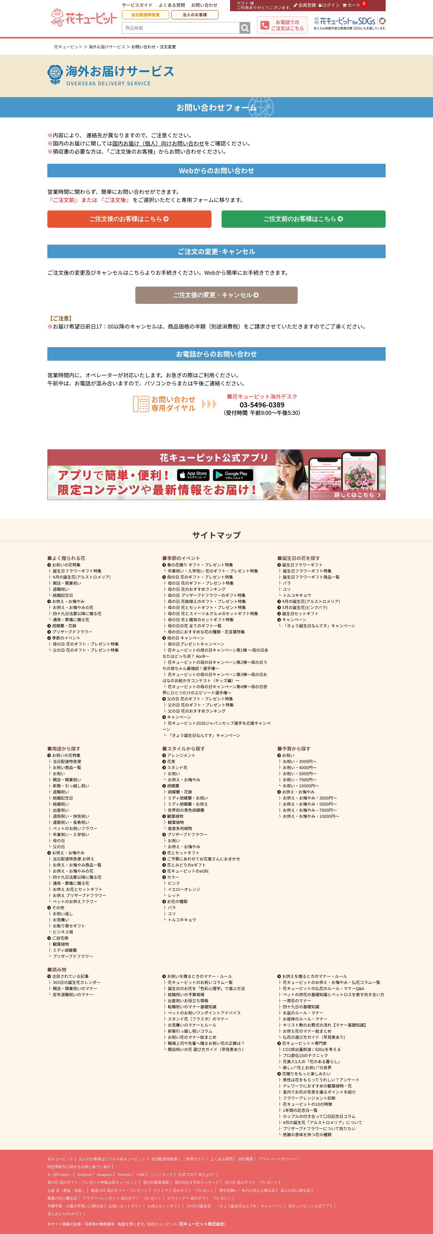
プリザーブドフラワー (69, 631)
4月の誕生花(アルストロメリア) (82, 577)
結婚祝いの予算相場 (186, 994)
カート (351, 5)
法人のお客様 (195, 14)
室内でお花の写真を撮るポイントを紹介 (319, 1092)
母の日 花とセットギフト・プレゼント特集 (207, 607)
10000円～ (301, 785)
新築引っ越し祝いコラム (190, 1031)
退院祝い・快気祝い (71, 816)
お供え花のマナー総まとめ (307, 1031)
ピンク (174, 883)
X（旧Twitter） (59, 1174)
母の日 (59, 840)
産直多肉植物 (180, 828)
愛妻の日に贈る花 (62, 1198)
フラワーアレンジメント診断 (309, 1098)
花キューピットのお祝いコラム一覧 (200, 982)
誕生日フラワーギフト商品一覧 (311, 577)
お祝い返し (63, 913)
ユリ (287, 589)
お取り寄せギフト (69, 925)
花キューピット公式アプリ (310, 1206)
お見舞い (61, 919)
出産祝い (61, 810)
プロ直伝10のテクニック (305, 1055)
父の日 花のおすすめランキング (197, 711)
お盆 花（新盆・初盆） (66, 1190)
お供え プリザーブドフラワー (79, 895)
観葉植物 (61, 944)
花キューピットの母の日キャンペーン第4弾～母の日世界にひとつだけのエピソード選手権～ (214, 689)
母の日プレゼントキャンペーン (196, 644)
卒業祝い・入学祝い (71, 834)
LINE (141, 1174)
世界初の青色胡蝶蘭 (186, 810)
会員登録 (305, 5)
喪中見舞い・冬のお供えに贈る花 (247, 1190)
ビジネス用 (63, 932)
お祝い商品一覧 (67, 767)
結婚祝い (61, 804)
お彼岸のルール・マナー (305, 1019)
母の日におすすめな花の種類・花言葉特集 (206, 631)
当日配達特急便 (145, 14)
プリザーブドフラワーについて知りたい (319, 1128)
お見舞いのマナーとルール (192, 1025)
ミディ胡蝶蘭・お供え (188, 804)
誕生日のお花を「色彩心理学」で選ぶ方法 (206, 988)
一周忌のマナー (297, 1000)
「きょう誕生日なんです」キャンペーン (204, 735)
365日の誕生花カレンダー (76, 982)
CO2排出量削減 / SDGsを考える (312, 1049)
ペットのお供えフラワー (75, 901)
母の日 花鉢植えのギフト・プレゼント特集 (207, 601)
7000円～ (300, 779)
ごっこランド (162, 1174)
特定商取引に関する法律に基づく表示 (79, 1167)
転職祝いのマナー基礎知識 (192, 1006)
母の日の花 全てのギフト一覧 (195, 625)
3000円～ (300, 761)
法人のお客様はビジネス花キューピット (112, 1159)
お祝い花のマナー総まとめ (192, 1037)
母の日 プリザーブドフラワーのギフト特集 (207, 595)
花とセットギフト (181, 852)
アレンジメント (179, 755)
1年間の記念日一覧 (300, 1110)
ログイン (329, 5)
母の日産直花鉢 (156, 1182)
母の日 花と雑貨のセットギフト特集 (201, 619)
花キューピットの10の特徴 (307, 1104)
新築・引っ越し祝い (71, 785)
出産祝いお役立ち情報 (188, 1000)
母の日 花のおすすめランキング (197, 589)
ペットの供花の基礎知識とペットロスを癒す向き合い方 (333, 994)
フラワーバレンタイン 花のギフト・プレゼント (122, 1198)
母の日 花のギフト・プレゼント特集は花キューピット (92, 1182)
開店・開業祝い (67, 583)
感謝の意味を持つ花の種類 (307, 1134)
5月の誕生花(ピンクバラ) (302, 607)
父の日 (59, 846)
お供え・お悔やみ (68, 601)
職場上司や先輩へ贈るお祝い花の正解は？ (206, 1043)
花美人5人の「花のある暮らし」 (312, 1061)
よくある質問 (172, 5)
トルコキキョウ (297, 595)
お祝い (59, 773)
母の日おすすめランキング (197, 1182)
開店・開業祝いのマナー (75, 988)
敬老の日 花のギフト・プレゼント (119, 1190)
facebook (84, 1174)
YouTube (124, 1174)
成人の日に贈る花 (295, 1190)
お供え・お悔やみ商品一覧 (77, 865)
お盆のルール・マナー (303, 1012)
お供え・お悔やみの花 (73, 607)
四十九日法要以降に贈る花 (77, 613)
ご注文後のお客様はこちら (129, 219)
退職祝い (61, 589)
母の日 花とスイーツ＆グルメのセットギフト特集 (213, 613)
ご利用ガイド (194, 1159)
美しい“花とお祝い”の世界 (307, 1067)
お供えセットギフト (164, 1206)
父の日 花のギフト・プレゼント (251, 1182)
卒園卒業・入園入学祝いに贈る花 (75, 1206)
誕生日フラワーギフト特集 (77, 571)
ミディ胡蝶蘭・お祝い (188, 798)
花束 (168, 761)
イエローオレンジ (184, 889)
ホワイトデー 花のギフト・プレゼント (199, 1198)
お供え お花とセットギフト (77, 889)
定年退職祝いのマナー (73, 994)
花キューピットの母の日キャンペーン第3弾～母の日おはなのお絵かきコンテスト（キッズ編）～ (214, 677)
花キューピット (60, 1159)
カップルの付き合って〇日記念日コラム (319, 1116)
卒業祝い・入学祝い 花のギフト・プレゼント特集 (213, 571)
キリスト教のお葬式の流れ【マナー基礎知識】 (325, 1025)
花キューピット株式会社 (201, 1224)
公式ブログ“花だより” (196, 1174)
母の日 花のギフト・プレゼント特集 (86, 644)
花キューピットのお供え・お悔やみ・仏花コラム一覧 (331, 982)
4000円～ (300, 767)
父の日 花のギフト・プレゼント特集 (86, 650)
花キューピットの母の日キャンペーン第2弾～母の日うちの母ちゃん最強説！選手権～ (214, 665)
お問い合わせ (204, 5)
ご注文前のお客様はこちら (303, 219)
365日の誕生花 (198, 1206)
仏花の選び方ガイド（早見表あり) (314, 1037)
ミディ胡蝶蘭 (65, 950)
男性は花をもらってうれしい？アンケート (321, 1079)
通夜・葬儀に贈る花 (71, 619)
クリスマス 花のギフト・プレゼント (183, 1190)
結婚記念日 (63, 595)
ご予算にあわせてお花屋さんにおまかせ (201, 858)
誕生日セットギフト (298, 613)
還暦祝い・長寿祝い (71, 822)
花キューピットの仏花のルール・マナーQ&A (323, 988)
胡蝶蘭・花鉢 (61, 625)
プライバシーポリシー (277, 1159)
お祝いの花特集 (66, 564)
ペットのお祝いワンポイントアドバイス (204, 1012)
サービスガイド (137, 5)
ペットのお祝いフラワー (75, 828)
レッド (174, 895)
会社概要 (245, 1159)
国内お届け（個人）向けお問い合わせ (158, 143)
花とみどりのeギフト (184, 865)
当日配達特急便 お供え (73, 858)
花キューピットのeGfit (185, 871)
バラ (287, 583)
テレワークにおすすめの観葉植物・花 (317, 1086)
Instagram (104, 1174)
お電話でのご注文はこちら (287, 25)
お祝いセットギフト (125, 1206)
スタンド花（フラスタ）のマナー (198, 1019)
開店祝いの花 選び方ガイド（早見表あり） (207, 1049)
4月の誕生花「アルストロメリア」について (322, 1122)
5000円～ (300, 773)
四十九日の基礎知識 (301, 1006)
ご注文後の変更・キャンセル (216, 295)
